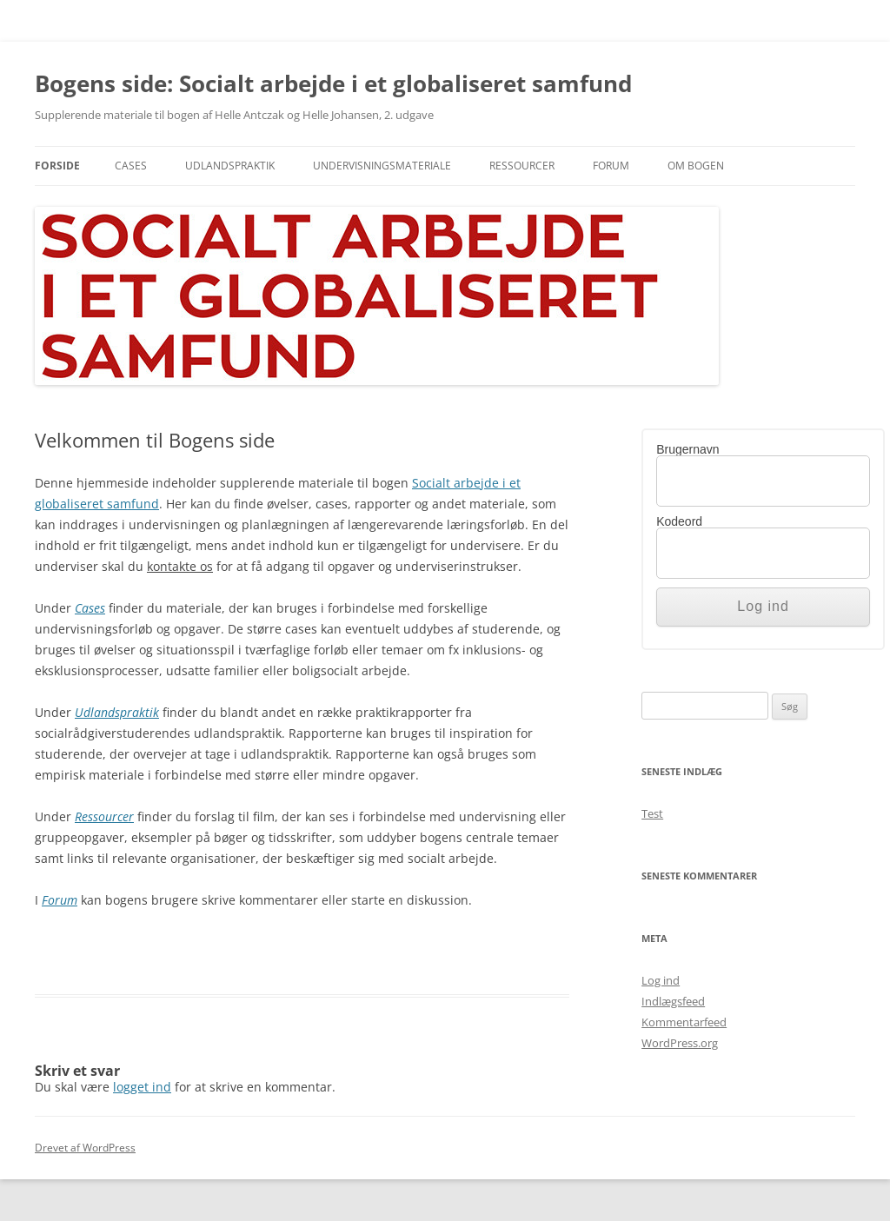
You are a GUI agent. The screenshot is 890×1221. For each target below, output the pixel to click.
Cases (131, 165)
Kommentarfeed (684, 1022)
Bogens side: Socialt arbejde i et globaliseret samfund (333, 83)
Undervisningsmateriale (382, 165)
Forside (57, 165)
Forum (611, 165)
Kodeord (679, 521)
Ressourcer (522, 165)
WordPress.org (679, 1043)
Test (652, 813)
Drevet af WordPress (85, 1147)
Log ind (660, 980)
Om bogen (696, 165)
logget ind (142, 1086)
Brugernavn (687, 449)
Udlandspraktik (230, 165)
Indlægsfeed (673, 1001)
